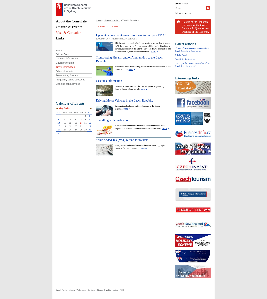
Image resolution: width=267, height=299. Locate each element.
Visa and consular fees (68, 83)
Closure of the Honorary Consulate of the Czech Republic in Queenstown (195, 25)
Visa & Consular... (112, 20)
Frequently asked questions (70, 79)
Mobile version (112, 290)
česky (185, 4)
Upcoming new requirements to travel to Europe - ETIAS (131, 35)
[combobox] (190, 8)
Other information (65, 71)
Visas (59, 50)
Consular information (67, 58)
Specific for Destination (185, 59)
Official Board (63, 54)
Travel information (65, 67)
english (178, 4)
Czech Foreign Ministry (65, 290)
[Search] (208, 8)
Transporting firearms (67, 75)
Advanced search (183, 13)
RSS (122, 290)
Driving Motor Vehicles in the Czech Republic (124, 100)
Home (98, 20)
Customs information (109, 80)
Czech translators (65, 62)
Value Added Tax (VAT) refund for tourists (122, 140)
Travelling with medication (112, 120)
